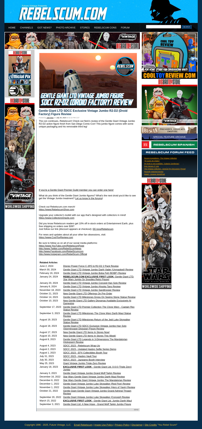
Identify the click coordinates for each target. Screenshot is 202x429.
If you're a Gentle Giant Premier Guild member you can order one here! (76, 190)
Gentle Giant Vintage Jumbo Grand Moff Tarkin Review (92, 373)
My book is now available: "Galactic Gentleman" (162, 164)
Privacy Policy (122, 424)
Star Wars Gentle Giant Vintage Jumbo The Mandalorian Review (97, 380)
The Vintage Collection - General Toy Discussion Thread (164, 169)
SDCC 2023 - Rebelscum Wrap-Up (81, 345)
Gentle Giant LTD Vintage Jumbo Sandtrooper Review (91, 290)
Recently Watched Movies (153, 172)
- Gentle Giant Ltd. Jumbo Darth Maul (97, 400)
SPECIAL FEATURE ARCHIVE (169, 137)
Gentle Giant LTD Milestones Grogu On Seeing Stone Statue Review (99, 297)
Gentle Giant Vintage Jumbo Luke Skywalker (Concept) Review (96, 397)
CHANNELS (26, 27)
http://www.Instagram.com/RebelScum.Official (63, 254)
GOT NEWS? (44, 27)
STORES (85, 27)
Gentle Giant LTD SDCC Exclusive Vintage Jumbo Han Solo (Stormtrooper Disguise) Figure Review (95, 327)
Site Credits (150, 424)
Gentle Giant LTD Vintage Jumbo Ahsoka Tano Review (92, 286)
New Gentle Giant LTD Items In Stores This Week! (89, 335)
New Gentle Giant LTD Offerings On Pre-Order (87, 293)
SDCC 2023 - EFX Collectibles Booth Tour (85, 352)
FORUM (125, 27)
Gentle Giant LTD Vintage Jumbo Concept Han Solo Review (94, 283)
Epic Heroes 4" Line (151, 166)
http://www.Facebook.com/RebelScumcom (61, 251)
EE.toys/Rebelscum (103, 229)
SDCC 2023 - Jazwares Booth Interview (84, 359)
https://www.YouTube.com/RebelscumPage (61, 245)
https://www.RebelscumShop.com (56, 209)
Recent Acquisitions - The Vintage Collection (160, 158)
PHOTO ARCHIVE (65, 27)
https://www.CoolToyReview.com (56, 237)
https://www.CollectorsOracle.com (56, 217)
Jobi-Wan (50, 118)
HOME (12, 27)
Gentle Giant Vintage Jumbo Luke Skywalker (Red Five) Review (97, 383)
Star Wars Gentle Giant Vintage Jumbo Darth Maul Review (94, 376)
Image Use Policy (103, 424)
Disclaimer (137, 424)
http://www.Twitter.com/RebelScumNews (60, 248)
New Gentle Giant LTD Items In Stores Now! (86, 332)
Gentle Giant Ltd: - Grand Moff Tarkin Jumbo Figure (97, 404)
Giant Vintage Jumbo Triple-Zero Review (84, 363)
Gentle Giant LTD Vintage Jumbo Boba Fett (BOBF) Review (94, 273)
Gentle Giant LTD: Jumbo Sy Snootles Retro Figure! (98, 278)
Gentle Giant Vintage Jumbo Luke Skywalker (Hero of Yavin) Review (99, 387)
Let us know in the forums (88, 198)
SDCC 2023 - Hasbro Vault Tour (80, 356)
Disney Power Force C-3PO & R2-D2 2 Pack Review (91, 266)
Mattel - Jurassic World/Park (154, 174)
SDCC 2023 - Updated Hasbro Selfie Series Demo (89, 349)
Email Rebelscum (83, 424)
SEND (136, 410)
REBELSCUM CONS (105, 27)
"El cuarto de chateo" (152, 161)
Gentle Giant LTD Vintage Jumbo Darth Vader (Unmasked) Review (98, 269)
